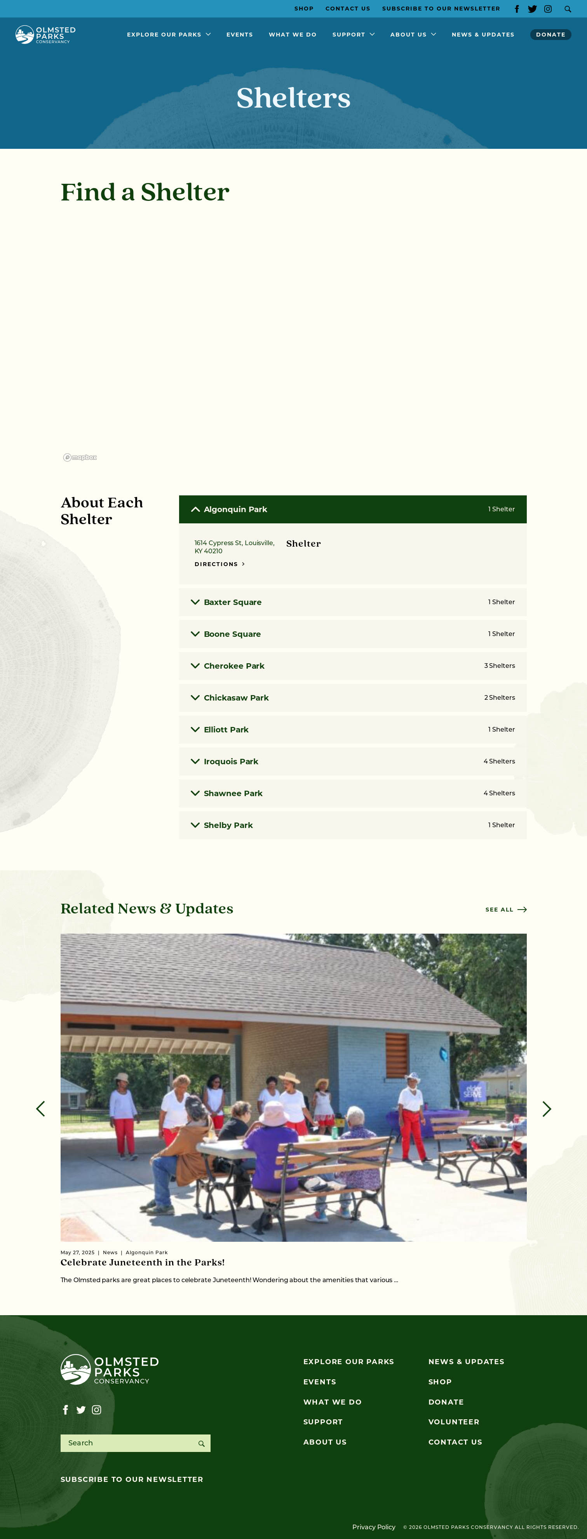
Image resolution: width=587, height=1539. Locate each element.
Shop (304, 8)
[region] (294, 340)
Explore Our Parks (164, 34)
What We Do (293, 34)
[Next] (547, 1109)
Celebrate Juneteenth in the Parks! (143, 1263)
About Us (408, 34)
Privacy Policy (373, 1527)
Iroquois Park (353, 761)
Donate (551, 34)
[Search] (202, 1443)
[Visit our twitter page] (532, 9)
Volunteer (454, 1422)
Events (239, 34)
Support (349, 34)
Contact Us (348, 8)
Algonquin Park (353, 509)
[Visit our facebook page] (517, 9)
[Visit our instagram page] (548, 9)
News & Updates (483, 34)
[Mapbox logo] (80, 457)
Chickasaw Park (353, 697)
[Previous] (40, 1109)
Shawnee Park (353, 793)
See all (506, 909)
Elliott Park (353, 729)
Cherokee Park (353, 666)
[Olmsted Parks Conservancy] (45, 34)
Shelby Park (353, 825)
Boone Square (353, 634)
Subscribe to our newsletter (132, 1479)
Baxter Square (353, 602)
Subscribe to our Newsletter (441, 8)
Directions (220, 564)
